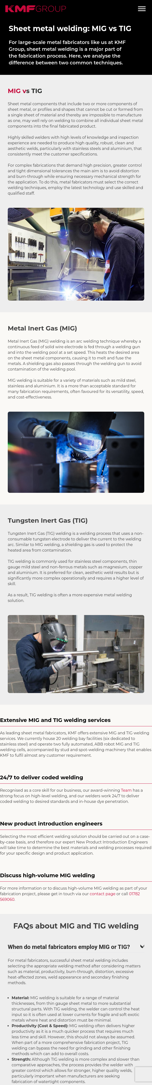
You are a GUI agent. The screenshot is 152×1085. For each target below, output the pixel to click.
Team (126, 790)
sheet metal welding (52, 49)
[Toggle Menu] (142, 8)
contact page (102, 894)
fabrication (32, 56)
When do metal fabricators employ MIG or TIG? (76, 947)
